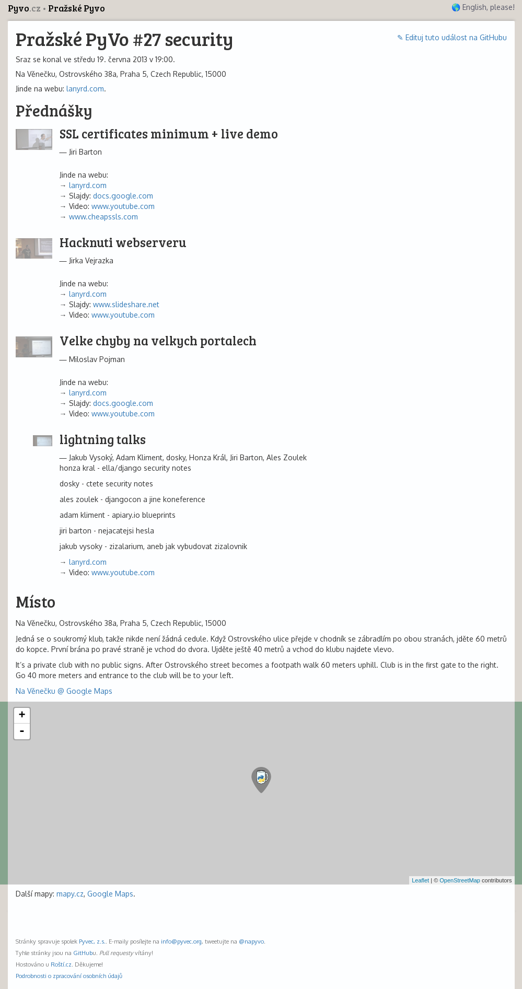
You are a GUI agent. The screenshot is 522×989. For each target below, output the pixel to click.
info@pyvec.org (181, 941)
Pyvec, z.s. (92, 941)
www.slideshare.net (126, 304)
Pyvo (25, 8)
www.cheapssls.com (103, 216)
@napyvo (251, 941)
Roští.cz (61, 964)
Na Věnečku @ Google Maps (64, 691)
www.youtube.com (123, 206)
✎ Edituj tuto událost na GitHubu (452, 37)
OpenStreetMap (459, 880)
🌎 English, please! (483, 7)
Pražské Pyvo (76, 8)
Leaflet (420, 880)
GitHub (82, 953)
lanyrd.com (85, 88)
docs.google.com (123, 195)
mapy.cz (70, 893)
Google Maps (110, 893)
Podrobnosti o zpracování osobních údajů (69, 976)
